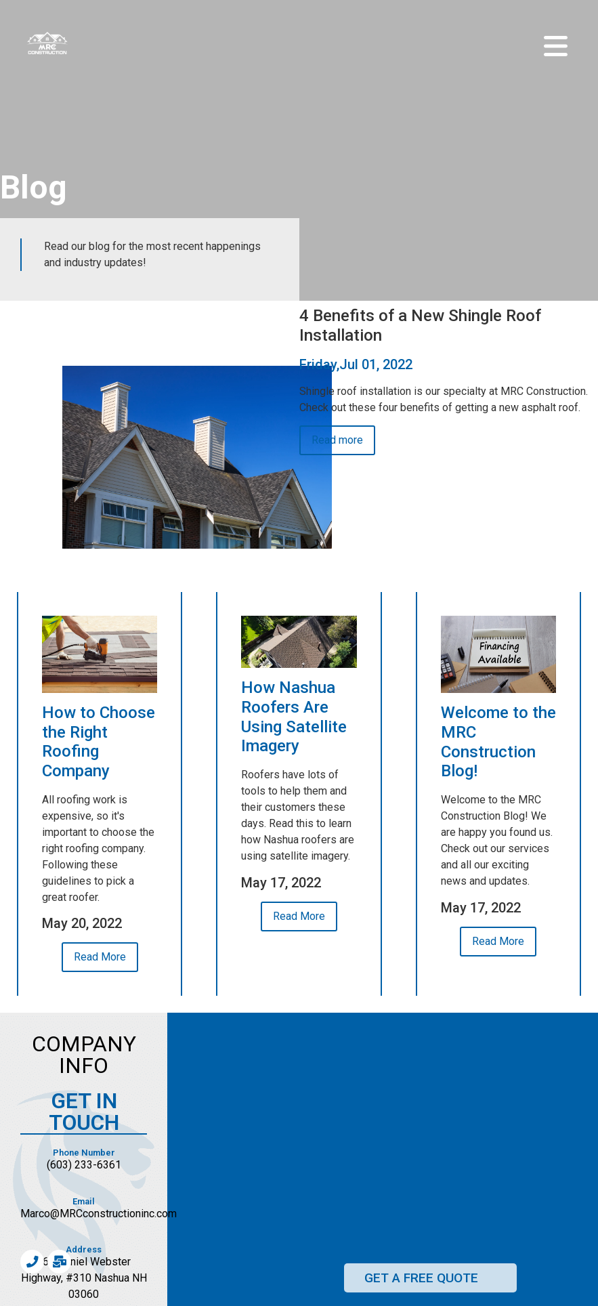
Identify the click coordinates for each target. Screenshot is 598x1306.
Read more (337, 440)
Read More (100, 956)
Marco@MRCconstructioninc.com (98, 1213)
